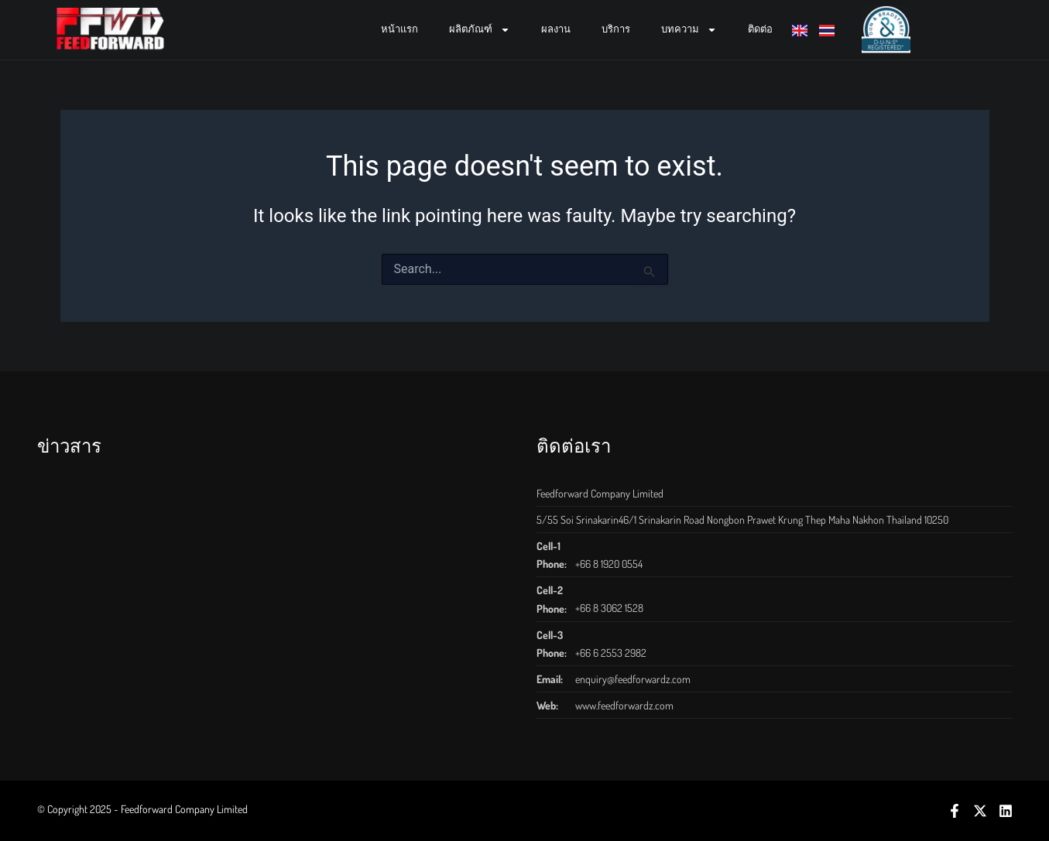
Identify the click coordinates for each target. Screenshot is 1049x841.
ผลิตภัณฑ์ (479, 30)
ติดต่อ (760, 29)
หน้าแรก (399, 29)
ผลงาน (556, 29)
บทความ (689, 30)
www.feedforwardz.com (624, 705)
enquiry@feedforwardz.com (633, 678)
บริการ (616, 29)
